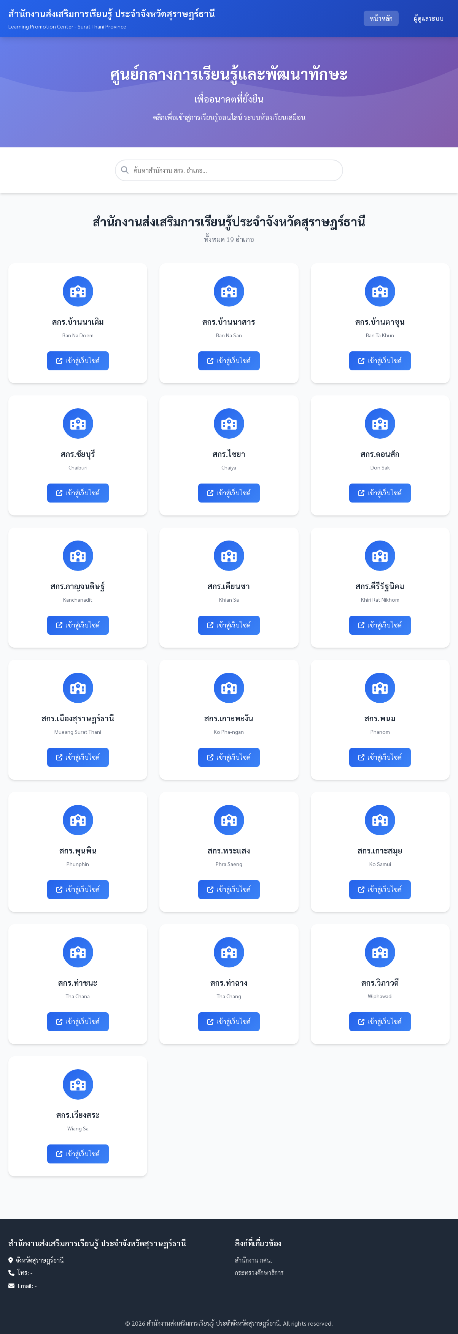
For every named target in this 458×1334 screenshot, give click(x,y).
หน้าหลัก (381, 18)
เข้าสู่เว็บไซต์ (78, 361)
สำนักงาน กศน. (253, 1260)
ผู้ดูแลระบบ (429, 18)
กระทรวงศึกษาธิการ (259, 1273)
